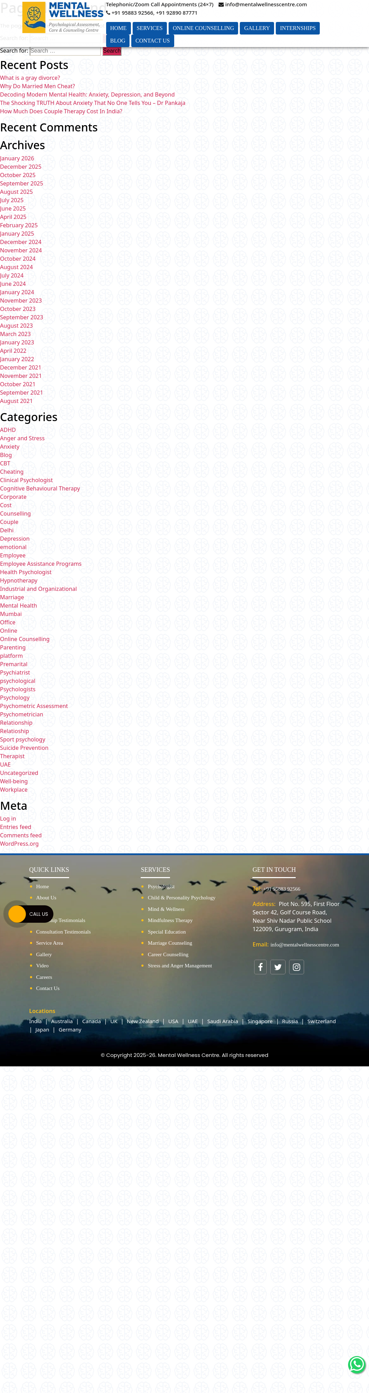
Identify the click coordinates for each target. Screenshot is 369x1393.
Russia (290, 1021)
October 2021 (18, 384)
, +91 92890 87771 (175, 12)
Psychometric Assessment (34, 706)
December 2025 (21, 166)
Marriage (12, 597)
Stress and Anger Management (180, 965)
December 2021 (21, 367)
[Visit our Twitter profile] (278, 967)
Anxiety (10, 446)
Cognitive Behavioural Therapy (40, 488)
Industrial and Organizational (38, 589)
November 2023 (21, 300)
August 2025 (16, 192)
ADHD (8, 430)
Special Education (167, 932)
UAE (5, 764)
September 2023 (21, 317)
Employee (12, 555)
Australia (62, 1021)
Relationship (16, 722)
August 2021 (16, 401)
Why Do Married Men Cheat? (37, 86)
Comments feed (21, 835)
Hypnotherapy (18, 580)
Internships (298, 28)
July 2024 (11, 275)
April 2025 (13, 217)
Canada (91, 1021)
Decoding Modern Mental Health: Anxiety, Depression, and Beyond (87, 94)
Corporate (13, 497)
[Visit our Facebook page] (260, 967)
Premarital (14, 664)
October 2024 (18, 258)
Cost (6, 505)
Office (7, 622)
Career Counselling (168, 954)
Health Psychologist (26, 572)
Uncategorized (19, 773)
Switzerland (322, 1021)
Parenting (13, 647)
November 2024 (21, 250)
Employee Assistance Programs (41, 564)
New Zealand (143, 1021)
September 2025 (21, 183)
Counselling (15, 513)
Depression (15, 538)
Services (150, 28)
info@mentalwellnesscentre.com (263, 4)
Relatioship (14, 731)
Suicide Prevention (24, 748)
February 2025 (19, 225)
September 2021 (21, 392)
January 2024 (17, 292)
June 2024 (13, 284)
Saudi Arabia (222, 1021)
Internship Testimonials (61, 920)
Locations (42, 1011)
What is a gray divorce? (30, 78)
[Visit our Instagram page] (296, 967)
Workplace (14, 789)
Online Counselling (203, 28)
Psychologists (18, 689)
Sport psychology (22, 739)
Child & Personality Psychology (181, 897)
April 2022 (13, 351)
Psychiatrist (15, 672)
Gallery (257, 28)
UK (113, 1021)
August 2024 (16, 267)
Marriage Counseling (170, 943)
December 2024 (21, 242)
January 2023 (17, 342)
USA (173, 1021)
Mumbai (11, 614)
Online (8, 630)
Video (42, 965)
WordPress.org (19, 843)
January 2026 (17, 158)
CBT (5, 463)
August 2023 (16, 325)
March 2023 (15, 334)
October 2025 (18, 175)
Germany (70, 1029)
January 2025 (17, 233)
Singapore (260, 1021)
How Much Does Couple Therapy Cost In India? (61, 111)
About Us (46, 897)
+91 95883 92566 (129, 12)
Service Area (49, 943)
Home (118, 28)
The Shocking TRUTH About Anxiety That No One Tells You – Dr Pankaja (92, 103)
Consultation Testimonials (63, 932)
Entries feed (15, 827)
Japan (42, 1029)
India (35, 1021)
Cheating (12, 471)
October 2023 (18, 309)
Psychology (15, 697)
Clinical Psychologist (26, 480)
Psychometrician (21, 714)
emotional (13, 547)
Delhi (7, 530)
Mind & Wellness (166, 909)
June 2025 (13, 208)
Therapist (12, 756)
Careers (44, 977)
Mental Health (18, 605)
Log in (8, 818)
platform (11, 656)
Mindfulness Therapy (170, 920)
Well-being (14, 781)
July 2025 (11, 200)
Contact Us (152, 41)
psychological (17, 681)
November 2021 (21, 376)
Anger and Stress (22, 438)
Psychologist (161, 886)
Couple (9, 522)
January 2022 (17, 359)
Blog (118, 41)
